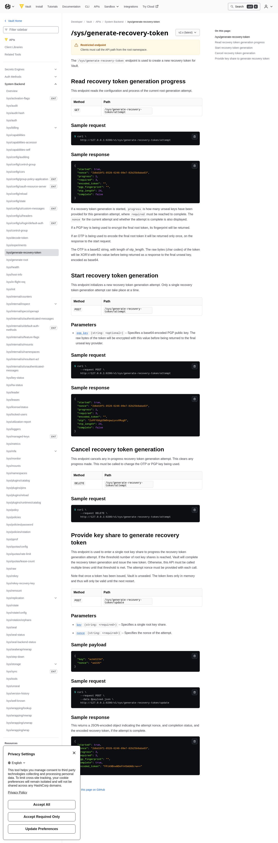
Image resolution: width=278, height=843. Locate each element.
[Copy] (194, 137)
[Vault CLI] (87, 6)
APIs (98, 21)
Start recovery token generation (234, 47)
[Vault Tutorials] (52, 6)
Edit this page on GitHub (88, 790)
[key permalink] (79, 625)
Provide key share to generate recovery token (242, 58)
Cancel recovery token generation (235, 53)
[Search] (244, 6)
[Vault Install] (39, 6)
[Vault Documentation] (71, 6)
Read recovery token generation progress (240, 42)
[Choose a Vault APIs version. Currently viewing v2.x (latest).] (187, 32)
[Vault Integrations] (130, 6)
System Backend (114, 21)
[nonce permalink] (81, 633)
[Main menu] (10, 6)
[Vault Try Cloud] (150, 6)
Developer (76, 21)
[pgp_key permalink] (82, 333)
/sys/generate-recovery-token (232, 36)
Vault (89, 21)
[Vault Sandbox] (111, 6)
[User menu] (268, 6)
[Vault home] (25, 6)
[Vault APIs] (97, 6)
